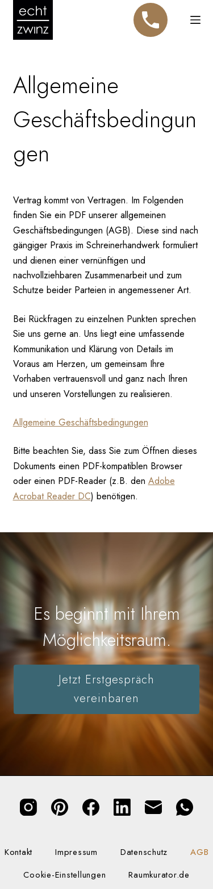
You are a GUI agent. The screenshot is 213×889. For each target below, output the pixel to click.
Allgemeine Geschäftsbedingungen (80, 422)
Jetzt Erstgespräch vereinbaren (106, 689)
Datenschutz (144, 852)
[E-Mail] (153, 807)
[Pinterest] (59, 807)
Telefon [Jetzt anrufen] (150, 15)
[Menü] (195, 20)
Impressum (76, 852)
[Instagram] (28, 807)
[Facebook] (90, 807)
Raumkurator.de (159, 875)
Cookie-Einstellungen (64, 875)
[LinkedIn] (122, 807)
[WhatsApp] (184, 807)
